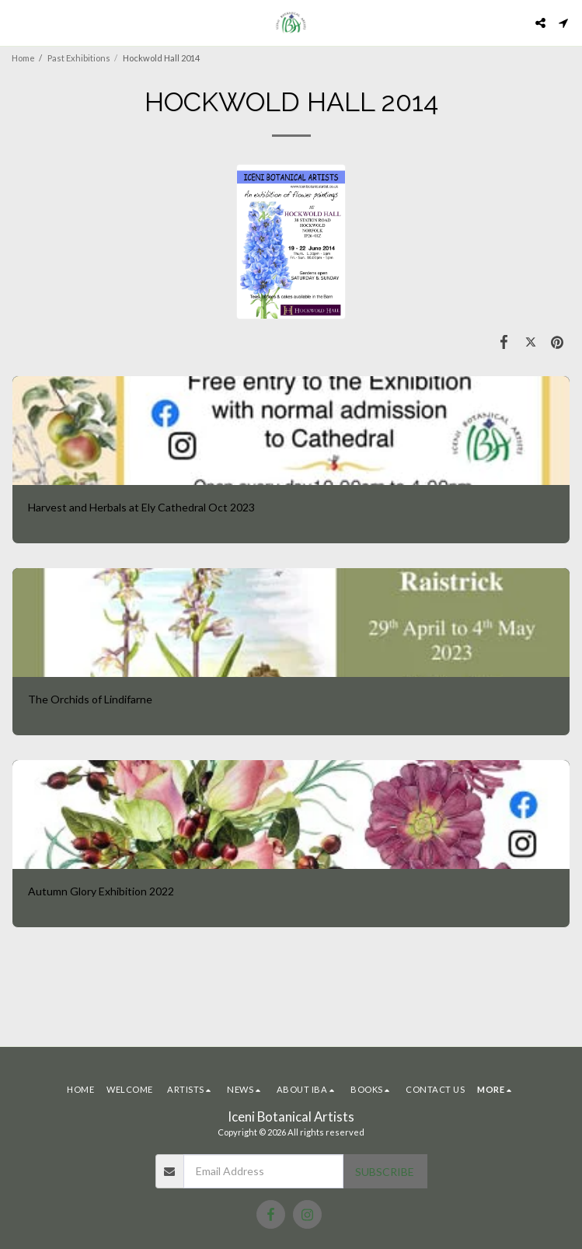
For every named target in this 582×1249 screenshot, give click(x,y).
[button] (17, 22)
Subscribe (384, 1171)
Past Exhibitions (78, 58)
